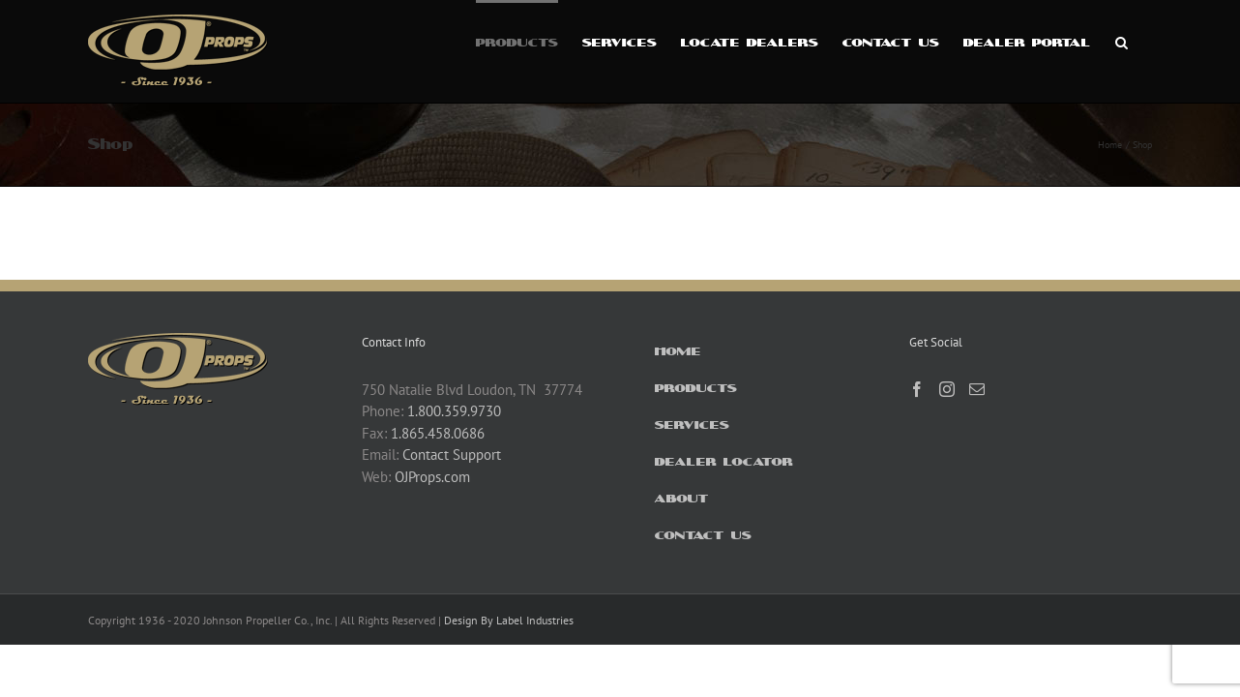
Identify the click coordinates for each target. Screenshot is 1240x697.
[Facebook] (917, 389)
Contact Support (451, 454)
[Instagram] (947, 389)
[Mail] (977, 389)
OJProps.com (432, 477)
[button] (1145, 40)
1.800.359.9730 (454, 411)
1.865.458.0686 (438, 433)
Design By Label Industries (509, 620)
